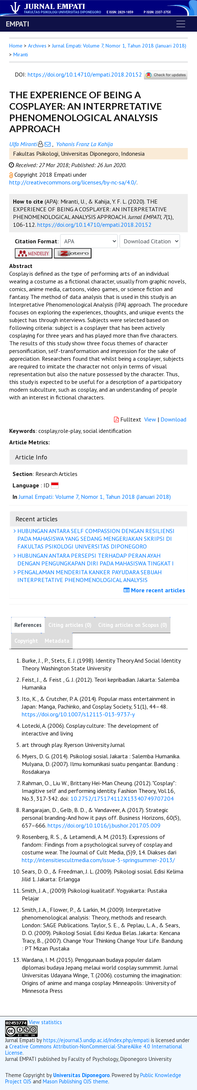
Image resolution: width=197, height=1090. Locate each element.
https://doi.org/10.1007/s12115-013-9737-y (78, 714)
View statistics (45, 1022)
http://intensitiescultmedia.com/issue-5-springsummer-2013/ (98, 860)
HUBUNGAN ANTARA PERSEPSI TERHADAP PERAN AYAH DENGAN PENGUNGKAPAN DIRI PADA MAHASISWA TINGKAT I (94, 559)
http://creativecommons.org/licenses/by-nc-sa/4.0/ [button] (72, 182)
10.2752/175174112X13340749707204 (122, 798)
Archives (37, 45)
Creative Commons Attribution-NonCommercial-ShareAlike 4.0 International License (93, 1049)
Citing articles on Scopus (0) (132, 624)
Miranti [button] (20, 54)
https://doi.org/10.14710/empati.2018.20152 (85, 74)
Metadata (57, 640)
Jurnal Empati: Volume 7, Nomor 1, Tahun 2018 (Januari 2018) (119, 45)
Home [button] (16, 45)
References (28, 624)
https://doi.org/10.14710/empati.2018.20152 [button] (94, 224)
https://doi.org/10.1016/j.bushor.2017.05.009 (104, 825)
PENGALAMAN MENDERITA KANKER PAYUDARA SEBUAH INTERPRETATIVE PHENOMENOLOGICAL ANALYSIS (88, 575)
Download (173, 419)
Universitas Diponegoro (81, 1075)
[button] (11, 174)
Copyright (26, 640)
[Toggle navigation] (180, 24)
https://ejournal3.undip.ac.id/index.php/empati (96, 1040)
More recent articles (155, 590)
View (150, 419)
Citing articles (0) (69, 624)
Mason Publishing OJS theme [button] (75, 1081)
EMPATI (17, 24)
